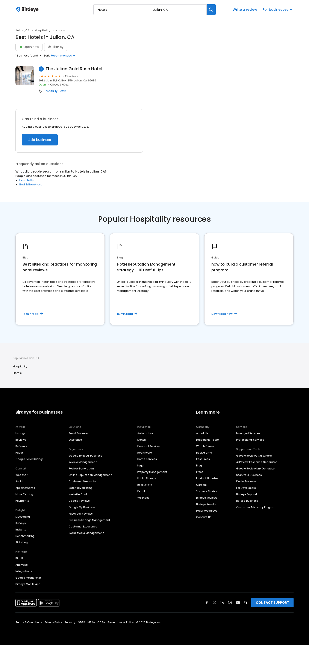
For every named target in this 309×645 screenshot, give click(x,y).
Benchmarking (25, 536)
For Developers (246, 488)
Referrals (21, 446)
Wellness (143, 498)
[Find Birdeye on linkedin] (222, 602)
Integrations (23, 571)
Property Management (152, 472)
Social (19, 481)
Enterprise (75, 440)
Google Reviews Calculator (254, 455)
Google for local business (85, 455)
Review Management (83, 462)
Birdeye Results (206, 504)
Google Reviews (79, 501)
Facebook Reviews (81, 513)
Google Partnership (28, 577)
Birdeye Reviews (206, 498)
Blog (199, 465)
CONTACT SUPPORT (272, 602)
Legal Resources (206, 510)
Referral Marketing (80, 488)
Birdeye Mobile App (27, 584)
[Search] (211, 9)
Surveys (20, 523)
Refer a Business (247, 501)
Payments (22, 501)
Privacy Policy (53, 622)
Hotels (63, 91)
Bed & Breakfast (30, 184)
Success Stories (206, 491)
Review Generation (81, 468)
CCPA (101, 622)
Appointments (25, 488)
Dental (141, 440)
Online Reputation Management (90, 475)
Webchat (21, 475)
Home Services (147, 459)
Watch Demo (205, 446)
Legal (140, 465)
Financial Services (149, 446)
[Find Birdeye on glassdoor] (245, 602)
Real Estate (144, 485)
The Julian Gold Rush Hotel (73, 69)
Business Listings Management (89, 520)
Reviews (20, 440)
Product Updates (207, 478)
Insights (20, 529)
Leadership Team (207, 440)
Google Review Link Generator (256, 468)
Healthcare (144, 452)
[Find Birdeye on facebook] (207, 602)
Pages (19, 452)
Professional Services (250, 440)
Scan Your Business (249, 475)
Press (199, 472)
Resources (203, 459)
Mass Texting (24, 494)
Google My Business (82, 507)
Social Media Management (86, 533)
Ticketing (21, 542)
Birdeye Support (246, 494)
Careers (201, 485)
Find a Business (246, 481)
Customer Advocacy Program (255, 507)
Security (70, 622)
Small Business (79, 433)
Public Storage (146, 478)
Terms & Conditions (28, 622)
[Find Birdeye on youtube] (238, 602)
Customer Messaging (83, 481)
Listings (20, 433)
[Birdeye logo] (27, 10)
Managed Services (248, 433)
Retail (141, 491)
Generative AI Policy (121, 622)
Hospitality (42, 30)
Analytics (21, 565)
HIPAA (91, 622)
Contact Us (203, 517)
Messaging (22, 516)
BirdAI (19, 558)
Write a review (245, 9)
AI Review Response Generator (256, 462)
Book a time (204, 452)
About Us (202, 433)
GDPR (81, 622)
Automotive (145, 433)
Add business (39, 140)
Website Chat (78, 494)
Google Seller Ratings (29, 459)
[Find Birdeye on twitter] (214, 602)
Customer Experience (83, 526)
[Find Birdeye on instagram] (230, 602)
